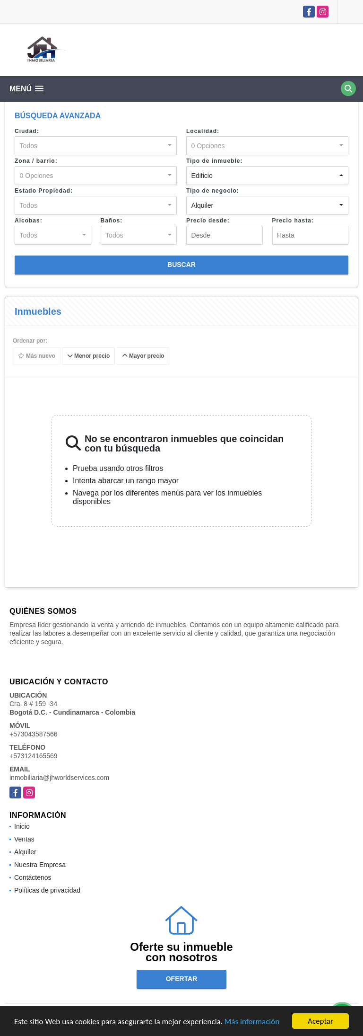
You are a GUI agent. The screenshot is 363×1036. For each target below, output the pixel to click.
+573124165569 (33, 756)
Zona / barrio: (36, 161)
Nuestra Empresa (40, 864)
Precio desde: (208, 220)
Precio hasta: (293, 220)
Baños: (112, 220)
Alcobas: (29, 220)
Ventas (24, 839)
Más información (252, 1022)
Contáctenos (33, 877)
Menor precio (88, 356)
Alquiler (25, 852)
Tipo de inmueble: (214, 161)
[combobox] (96, 145)
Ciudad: (27, 131)
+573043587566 (33, 734)
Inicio (22, 826)
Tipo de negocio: (212, 190)
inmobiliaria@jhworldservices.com (59, 777)
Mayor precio (143, 356)
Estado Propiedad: (44, 190)
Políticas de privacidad (47, 890)
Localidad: (202, 131)
